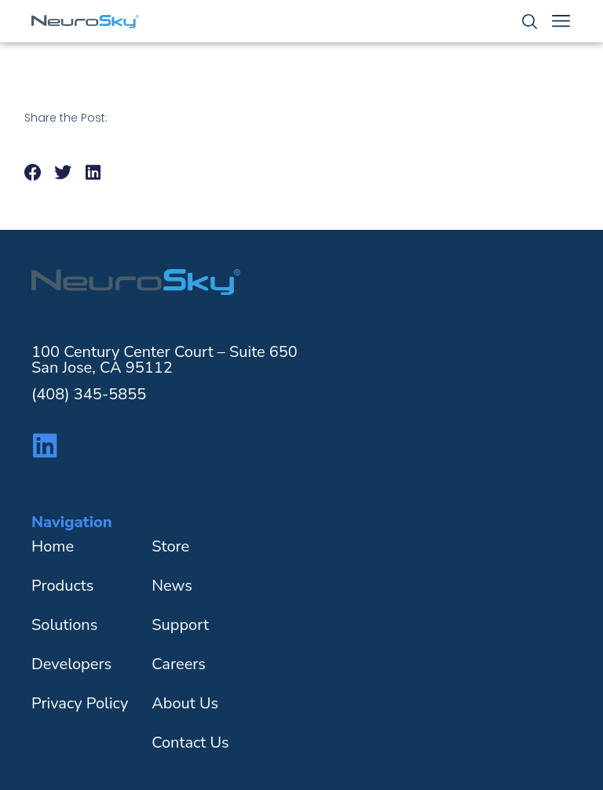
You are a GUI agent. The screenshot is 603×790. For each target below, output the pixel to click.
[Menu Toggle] (561, 21)
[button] (33, 173)
